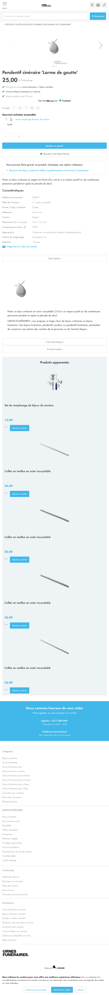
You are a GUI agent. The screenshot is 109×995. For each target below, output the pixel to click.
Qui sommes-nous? (11, 821)
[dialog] (54, 982)
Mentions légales (10, 838)
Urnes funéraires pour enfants (16, 775)
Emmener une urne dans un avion (18, 922)
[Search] (98, 16)
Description (54, 258)
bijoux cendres (46, 86)
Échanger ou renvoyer (12, 881)
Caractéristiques (54, 342)
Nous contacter (9, 816)
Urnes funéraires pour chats (15, 788)
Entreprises (7, 834)
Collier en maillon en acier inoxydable (27, 471)
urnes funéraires (29, 86)
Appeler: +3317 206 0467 (54, 720)
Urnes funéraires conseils (14, 909)
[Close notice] (105, 974)
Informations (8, 902)
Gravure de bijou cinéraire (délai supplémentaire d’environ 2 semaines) (48, 170)
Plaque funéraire (9, 801)
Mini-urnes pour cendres (13, 771)
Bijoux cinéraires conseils (13, 913)
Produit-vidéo (54, 349)
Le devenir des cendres (13, 926)
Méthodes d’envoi (10, 876)
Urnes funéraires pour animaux (16, 779)
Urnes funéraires (10, 762)
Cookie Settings (9, 860)
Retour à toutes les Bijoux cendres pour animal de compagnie (38, 24)
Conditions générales (12, 842)
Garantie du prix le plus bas (15, 894)
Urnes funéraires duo (12, 766)
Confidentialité (8, 855)
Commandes (8, 870)
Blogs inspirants (9, 939)
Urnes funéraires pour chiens (15, 784)
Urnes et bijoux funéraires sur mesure (23, 91)
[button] (101, 45)
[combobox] (46, 16)
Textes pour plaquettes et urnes (16, 935)
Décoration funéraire (11, 797)
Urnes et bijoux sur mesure (14, 931)
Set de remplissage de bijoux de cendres (32, 119)
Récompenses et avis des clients (17, 851)
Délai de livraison (10, 885)
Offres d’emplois (10, 829)
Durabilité (6, 825)
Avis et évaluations (10, 847)
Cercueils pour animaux (13, 792)
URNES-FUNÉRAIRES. (12, 809)
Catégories (7, 751)
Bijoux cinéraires (9, 758)
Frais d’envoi (8, 889)
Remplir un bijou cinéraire (14, 918)
